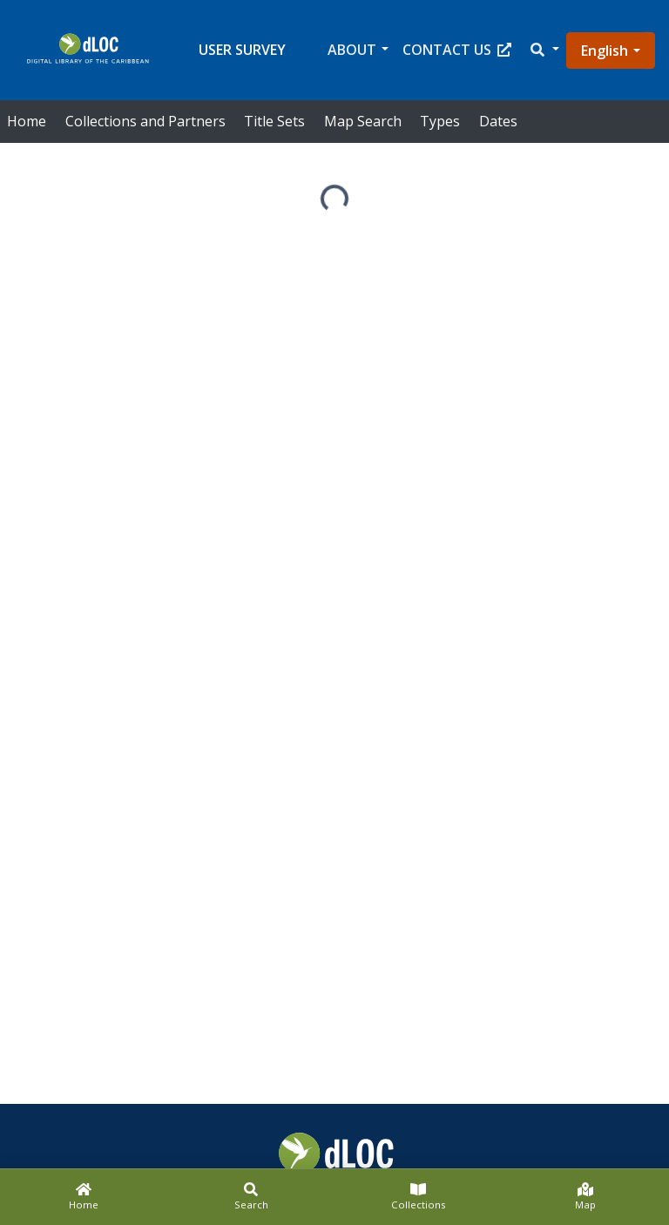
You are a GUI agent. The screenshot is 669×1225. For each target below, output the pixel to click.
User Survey (242, 49)
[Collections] (418, 1197)
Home (26, 121)
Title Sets (274, 121)
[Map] (585, 1197)
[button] (543, 50)
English (604, 50)
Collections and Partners (145, 121)
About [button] (352, 49)
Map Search (363, 121)
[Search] (250, 1197)
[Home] (83, 1197)
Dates (498, 121)
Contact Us (456, 49)
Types (440, 121)
